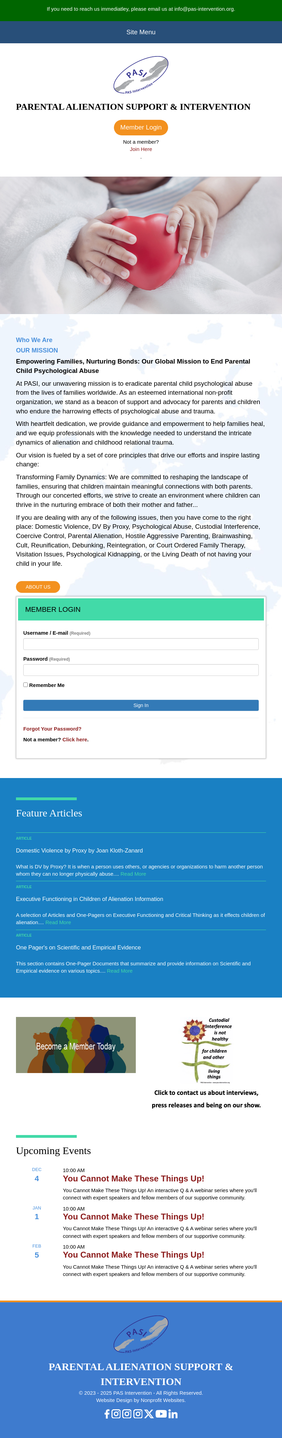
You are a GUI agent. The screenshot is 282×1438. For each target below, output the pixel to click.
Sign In (141, 705)
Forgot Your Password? (52, 729)
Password (46, 659)
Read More (133, 874)
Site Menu (141, 32)
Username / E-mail (56, 633)
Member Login (140, 127)
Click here (75, 739)
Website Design (115, 1400)
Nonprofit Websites (162, 1400)
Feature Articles (49, 813)
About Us (38, 587)
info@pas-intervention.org (204, 9)
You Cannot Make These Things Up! (134, 1178)
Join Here (141, 149)
